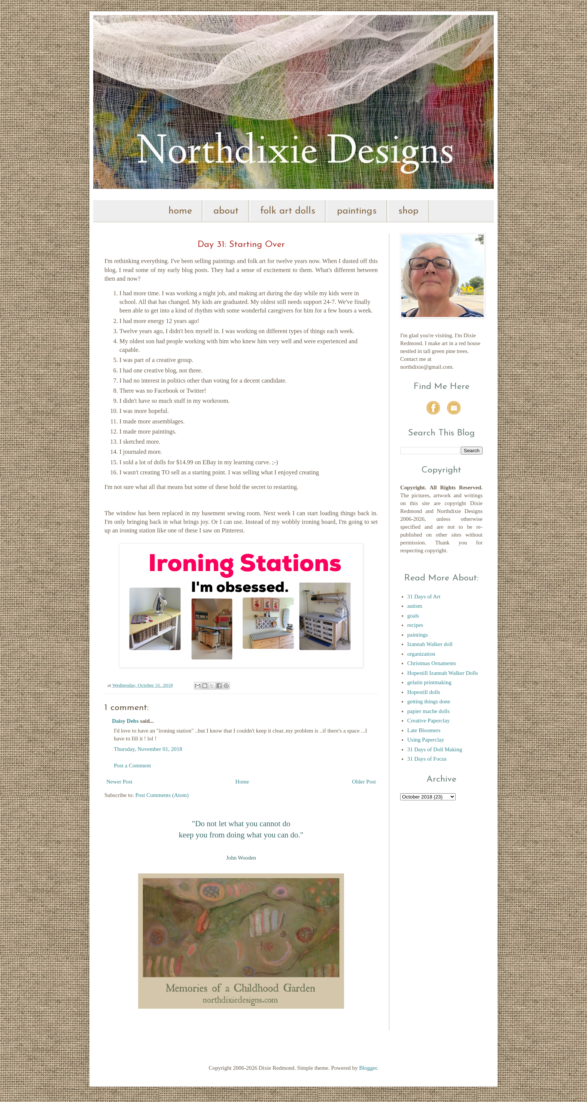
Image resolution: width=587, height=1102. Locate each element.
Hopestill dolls (423, 692)
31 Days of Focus (427, 759)
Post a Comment (132, 766)
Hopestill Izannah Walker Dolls (442, 673)
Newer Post (119, 782)
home (180, 211)
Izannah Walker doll (430, 644)
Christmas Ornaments (431, 663)
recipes (415, 625)
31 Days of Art (424, 597)
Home (242, 782)
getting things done (428, 701)
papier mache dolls (428, 711)
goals (413, 616)
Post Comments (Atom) (162, 795)
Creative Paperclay (428, 721)
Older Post (364, 782)
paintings (357, 211)
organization (421, 654)
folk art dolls (287, 211)
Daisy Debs (125, 721)
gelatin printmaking (429, 682)
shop (408, 211)
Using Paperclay (425, 740)
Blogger (368, 1068)
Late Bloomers (424, 730)
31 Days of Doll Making (434, 749)
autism (414, 606)
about (225, 211)
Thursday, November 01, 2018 (148, 749)
